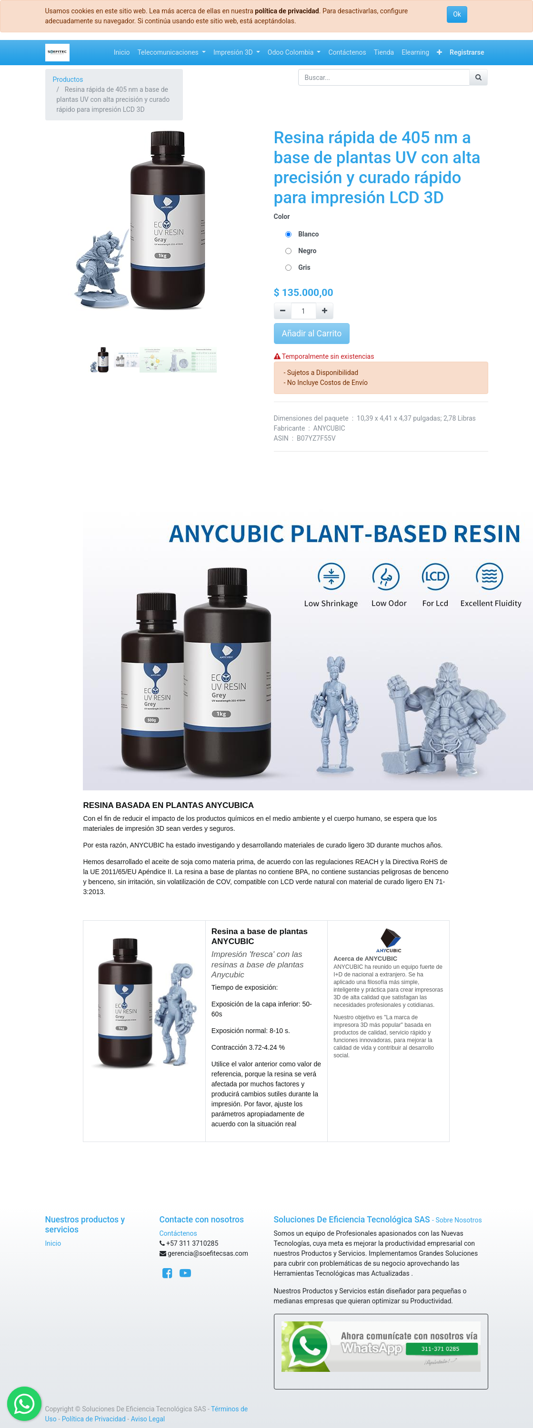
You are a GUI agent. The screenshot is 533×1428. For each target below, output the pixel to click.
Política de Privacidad (94, 1419)
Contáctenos (178, 1233)
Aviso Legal (148, 1419)
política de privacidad (287, 11)
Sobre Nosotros (458, 1220)
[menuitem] (122, 52)
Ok (457, 14)
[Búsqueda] (478, 77)
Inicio (53, 1243)
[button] (439, 52)
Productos (68, 79)
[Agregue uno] (324, 311)
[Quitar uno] (283, 311)
